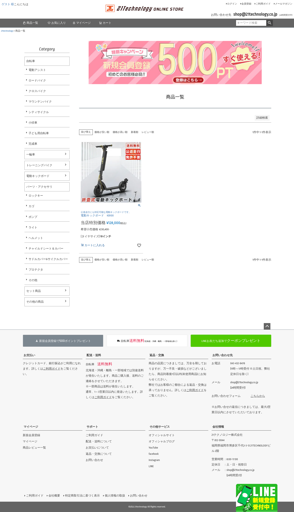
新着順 (134, 132)
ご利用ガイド (263, 3)
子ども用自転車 (39, 133)
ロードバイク (37, 80)
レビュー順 (148, 132)
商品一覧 (30, 22)
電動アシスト (37, 70)
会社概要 (54, 495)
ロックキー (36, 195)
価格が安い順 (101, 132)
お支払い (29, 355)
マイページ (81, 22)
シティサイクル (39, 112)
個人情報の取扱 (115, 495)
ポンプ (33, 216)
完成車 (33, 143)
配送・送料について (99, 441)
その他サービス (159, 426)
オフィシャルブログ (162, 441)
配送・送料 (94, 355)
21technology (7, 31)
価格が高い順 (120, 132)
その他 (33, 280)
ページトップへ (267, 326)
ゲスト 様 (8, 4)
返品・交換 (156, 355)
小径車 (33, 122)
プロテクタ (36, 269)
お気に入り (57, 22)
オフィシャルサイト (162, 435)
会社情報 (218, 426)
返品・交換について (99, 453)
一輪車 (30, 154)
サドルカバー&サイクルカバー (48, 259)
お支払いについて (97, 447)
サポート (92, 426)
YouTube (153, 447)
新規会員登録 (31, 435)
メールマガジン (283, 3)
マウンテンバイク (40, 101)
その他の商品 (35, 301)
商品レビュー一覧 (34, 447)
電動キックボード (37, 176)
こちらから (258, 395)
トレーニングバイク (39, 165)
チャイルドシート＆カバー (46, 248)
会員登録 (246, 3)
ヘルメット (36, 238)
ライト (33, 227)
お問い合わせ (94, 460)
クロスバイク (37, 91)
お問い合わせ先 (222, 355)
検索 (269, 23)
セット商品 (33, 290)
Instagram (154, 460)
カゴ (31, 206)
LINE (151, 466)
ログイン (232, 3)
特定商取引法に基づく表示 (82, 495)
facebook (154, 453)
